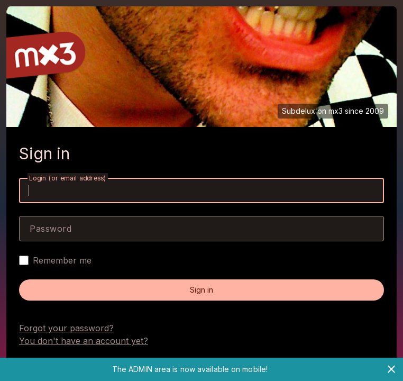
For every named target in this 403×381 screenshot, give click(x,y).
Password (50, 228)
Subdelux (298, 110)
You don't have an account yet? (83, 340)
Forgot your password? (66, 328)
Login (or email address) (67, 178)
